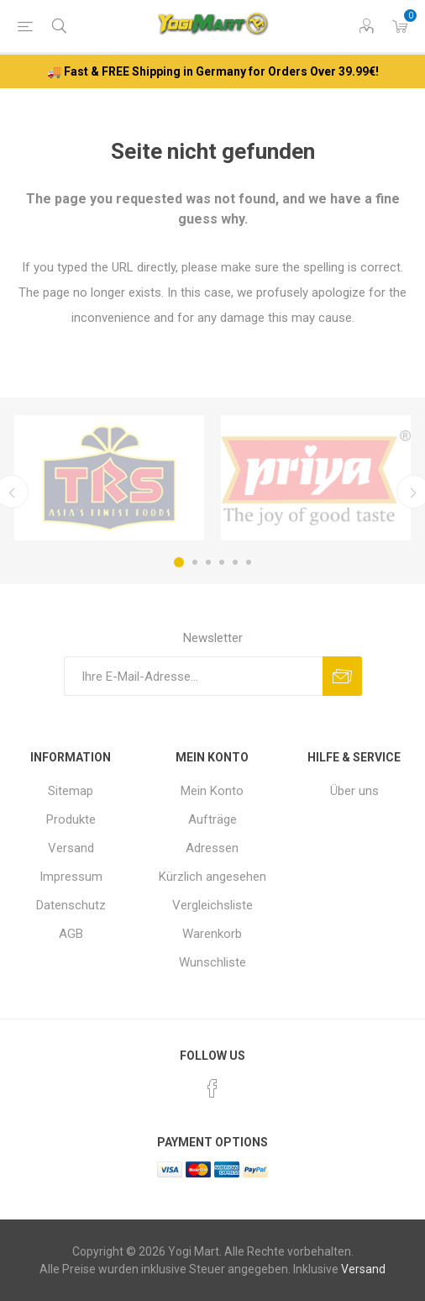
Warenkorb (212, 933)
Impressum (70, 876)
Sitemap (70, 790)
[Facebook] (212, 1088)
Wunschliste (212, 962)
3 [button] (208, 562)
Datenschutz (71, 905)
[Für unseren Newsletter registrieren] (193, 676)
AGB (71, 933)
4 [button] (221, 562)
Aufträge (212, 819)
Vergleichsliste (212, 905)
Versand (71, 848)
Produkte (71, 819)
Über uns (354, 790)
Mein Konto (212, 790)
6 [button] (248, 562)
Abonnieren (342, 676)
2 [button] (194, 562)
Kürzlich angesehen (212, 876)
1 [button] (179, 562)
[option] (109, 477)
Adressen (212, 848)
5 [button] (235, 562)
